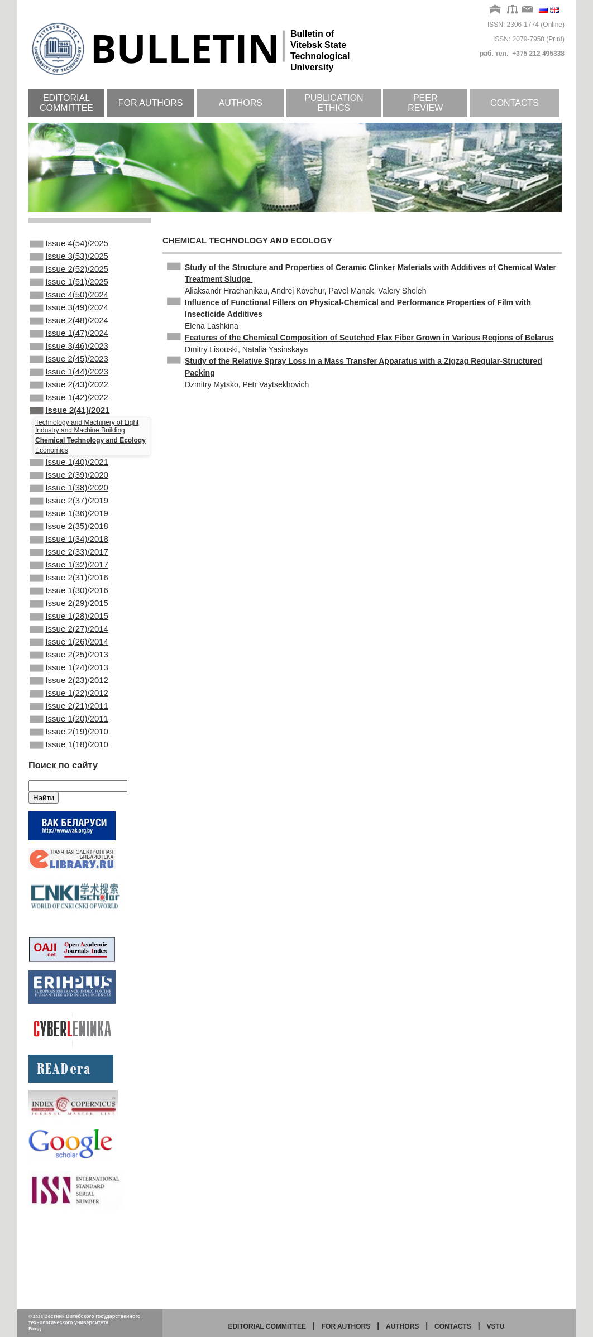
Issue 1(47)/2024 (69, 350)
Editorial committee (66, 103)
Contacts (514, 103)
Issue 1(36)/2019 (69, 554)
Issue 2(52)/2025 (69, 274)
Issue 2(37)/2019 (69, 539)
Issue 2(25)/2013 (69, 720)
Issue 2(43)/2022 (69, 410)
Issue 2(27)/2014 (69, 690)
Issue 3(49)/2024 (69, 319)
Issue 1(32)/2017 (69, 615)
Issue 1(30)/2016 (69, 645)
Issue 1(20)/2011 (69, 795)
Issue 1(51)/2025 (69, 289)
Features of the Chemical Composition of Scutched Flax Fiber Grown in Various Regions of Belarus (369, 337)
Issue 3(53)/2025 (69, 259)
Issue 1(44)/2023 (69, 395)
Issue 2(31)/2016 (69, 630)
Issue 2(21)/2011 (69, 780)
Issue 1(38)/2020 (69, 524)
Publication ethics (334, 103)
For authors (150, 103)
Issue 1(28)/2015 (69, 675)
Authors (240, 103)
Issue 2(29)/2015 (69, 660)
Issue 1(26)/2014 (69, 705)
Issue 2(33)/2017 (69, 600)
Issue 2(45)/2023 (69, 380)
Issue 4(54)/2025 (69, 244)
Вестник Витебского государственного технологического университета (84, 1319)
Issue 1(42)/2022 (69, 425)
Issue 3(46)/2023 (69, 365)
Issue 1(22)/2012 (69, 765)
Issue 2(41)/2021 (69, 440)
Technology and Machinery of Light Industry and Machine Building (86, 457)
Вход (34, 1328)
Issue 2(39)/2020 (69, 509)
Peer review (425, 103)
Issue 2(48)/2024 (69, 335)
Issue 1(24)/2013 (69, 735)
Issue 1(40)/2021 (69, 494)
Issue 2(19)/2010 (69, 811)
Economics (51, 481)
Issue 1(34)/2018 (69, 585)
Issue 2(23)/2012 (69, 750)
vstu (496, 1326)
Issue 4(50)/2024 (69, 304)
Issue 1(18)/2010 (69, 826)
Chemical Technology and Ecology (90, 471)
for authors (346, 1326)
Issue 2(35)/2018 (69, 569)
